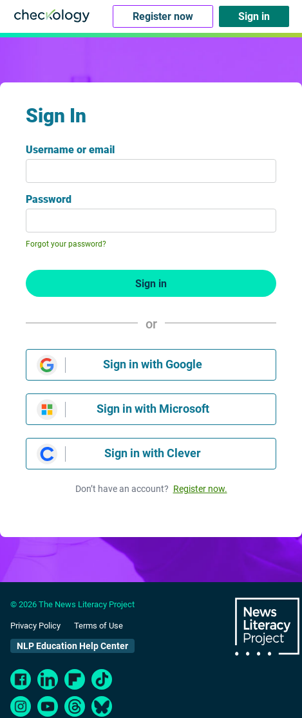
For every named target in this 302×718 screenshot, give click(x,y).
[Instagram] (20, 706)
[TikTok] (101, 679)
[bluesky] (101, 706)
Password (48, 199)
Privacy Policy (35, 625)
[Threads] (74, 706)
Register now (163, 16)
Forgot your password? (66, 244)
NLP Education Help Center (72, 646)
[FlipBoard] (74, 679)
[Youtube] (47, 706)
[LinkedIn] (47, 679)
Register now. (200, 489)
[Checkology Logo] (52, 15)
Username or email (70, 150)
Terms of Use (98, 625)
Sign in (254, 16)
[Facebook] (20, 679)
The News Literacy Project (267, 627)
